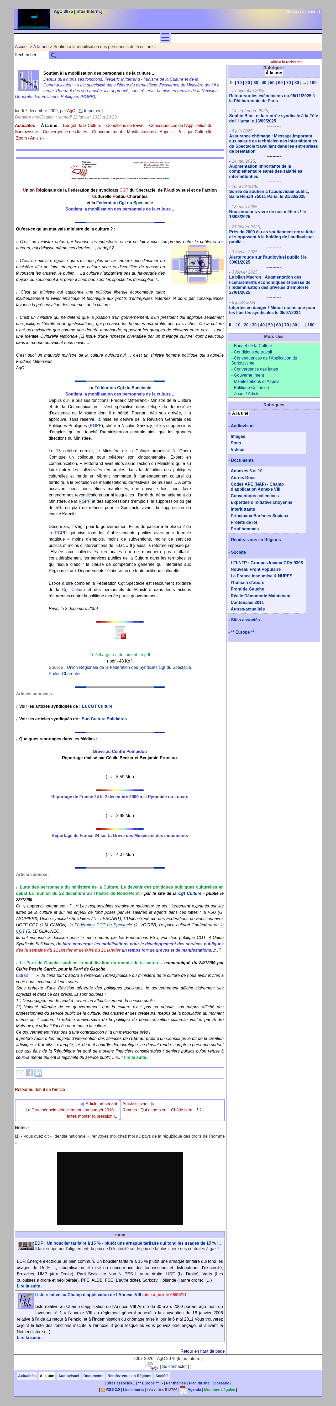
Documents (242, 460)
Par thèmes (176, 1383)
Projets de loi (244, 522)
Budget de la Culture (82, 125)
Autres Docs (243, 477)
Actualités (27, 1376)
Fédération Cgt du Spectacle (124, 203)
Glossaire (221, 1383)
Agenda (190, 1389)
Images (238, 436)
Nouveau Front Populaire (256, 569)
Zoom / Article (29, 138)
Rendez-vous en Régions (256, 539)
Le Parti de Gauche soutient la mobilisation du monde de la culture (90, 963)
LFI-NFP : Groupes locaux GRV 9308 (267, 563)
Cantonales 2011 (247, 602)
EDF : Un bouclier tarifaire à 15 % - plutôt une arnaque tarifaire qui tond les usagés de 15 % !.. (128, 1243)
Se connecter (174, 1366)
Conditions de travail (125, 125)
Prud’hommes (245, 529)
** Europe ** (242, 632)
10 (239, 82)
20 (247, 82)
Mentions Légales (219, 1389)
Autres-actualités (248, 609)
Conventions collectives (255, 496)
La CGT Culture (97, 706)
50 (272, 82)
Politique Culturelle (194, 132)
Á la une (41, 46)
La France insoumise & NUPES (261, 576)
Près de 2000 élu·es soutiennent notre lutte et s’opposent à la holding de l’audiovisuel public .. (271, 237)
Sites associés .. (247, 620)
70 (288, 82)
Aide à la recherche (286, 62)
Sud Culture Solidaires (104, 719)
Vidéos (237, 449)
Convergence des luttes (65, 132)
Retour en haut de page (203, 1351)
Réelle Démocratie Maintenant (261, 596)
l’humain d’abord (248, 582)
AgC (71, 111)
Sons (236, 443)
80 (297, 82)
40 (264, 82)
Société (238, 552)
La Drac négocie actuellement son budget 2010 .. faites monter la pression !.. (71, 1109)
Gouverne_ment (107, 132)
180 (313, 82)
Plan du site (199, 1383)
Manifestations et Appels (149, 132)
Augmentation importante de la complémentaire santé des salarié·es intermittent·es (265, 171)
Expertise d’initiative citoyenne (261, 502)
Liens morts (133, 1389)
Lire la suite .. (30, 1286)
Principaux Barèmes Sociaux (259, 516)
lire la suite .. (137, 1057)
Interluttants (243, 509)
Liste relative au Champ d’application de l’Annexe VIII (111, 1294)
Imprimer (89, 111)
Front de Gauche (247, 589)
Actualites (25, 125)
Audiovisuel (243, 426)
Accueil (22, 46)
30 (256, 82)
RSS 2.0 (110, 1389)
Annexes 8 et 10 (246, 471)
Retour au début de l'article (40, 1089)
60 (280, 82)
